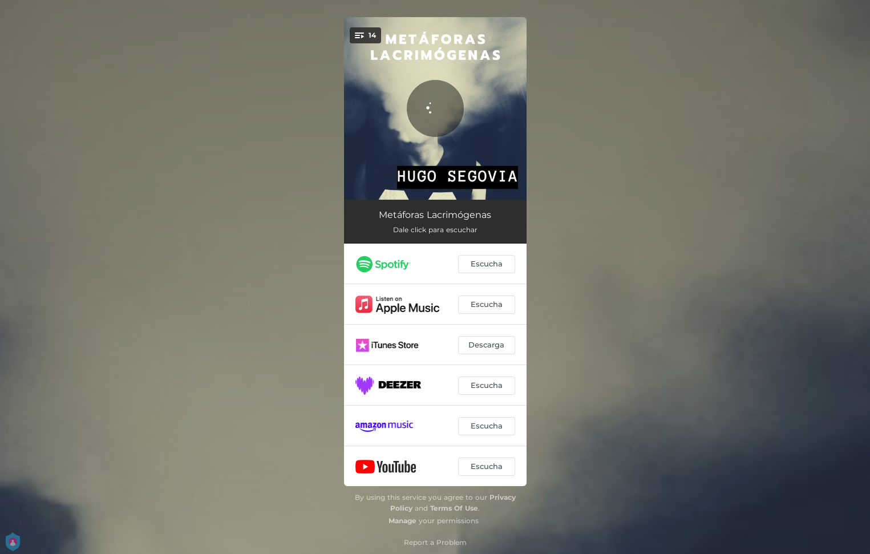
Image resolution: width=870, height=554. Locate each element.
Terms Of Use (454, 508)
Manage (402, 520)
